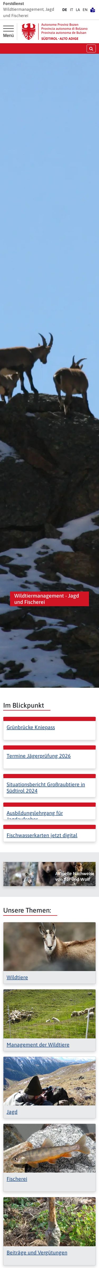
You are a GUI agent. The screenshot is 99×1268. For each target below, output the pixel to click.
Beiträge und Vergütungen (37, 1252)
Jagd (12, 1112)
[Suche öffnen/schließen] (91, 48)
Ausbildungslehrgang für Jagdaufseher (35, 816)
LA (78, 10)
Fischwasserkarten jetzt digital (42, 835)
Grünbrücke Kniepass (31, 727)
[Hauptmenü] (8, 32)
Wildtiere (17, 977)
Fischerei (17, 1179)
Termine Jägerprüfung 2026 (39, 756)
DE (64, 10)
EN (85, 10)
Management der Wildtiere (38, 1045)
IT (71, 10)
